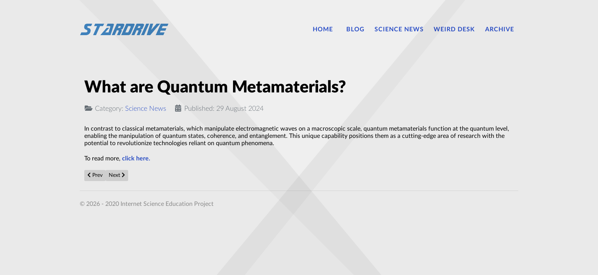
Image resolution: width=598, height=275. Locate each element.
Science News (145, 108)
